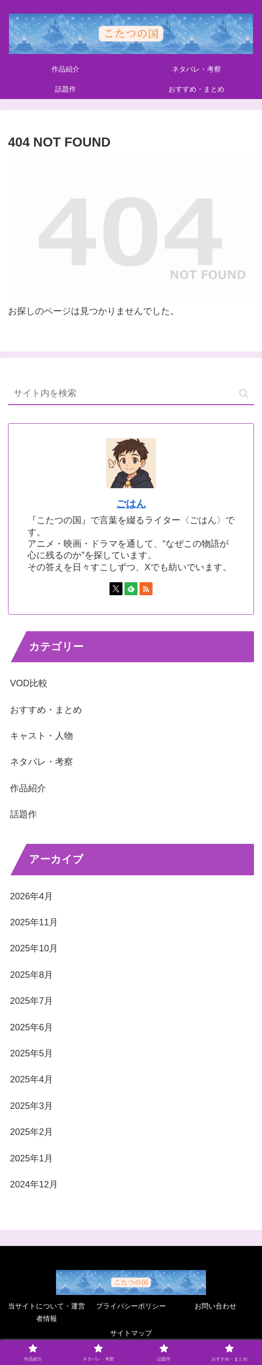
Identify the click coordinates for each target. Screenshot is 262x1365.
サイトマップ (131, 1333)
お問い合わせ (215, 1306)
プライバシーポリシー (131, 1306)
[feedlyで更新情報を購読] (131, 588)
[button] (243, 393)
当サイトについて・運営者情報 (46, 1312)
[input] (131, 394)
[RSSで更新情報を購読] (146, 588)
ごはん (131, 503)
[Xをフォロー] (116, 588)
